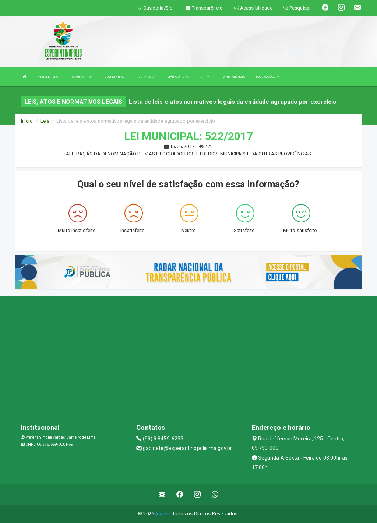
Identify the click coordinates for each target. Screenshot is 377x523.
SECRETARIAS (115, 76)
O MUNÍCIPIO (82, 76)
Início (27, 121)
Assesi (162, 513)
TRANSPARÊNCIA (232, 76)
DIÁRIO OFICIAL (178, 76)
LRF (205, 76)
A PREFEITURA (49, 76)
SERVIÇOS (147, 76)
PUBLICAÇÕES (267, 76)
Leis (44, 121)
